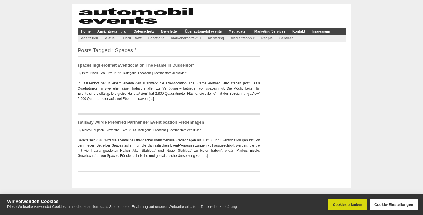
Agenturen (89, 38)
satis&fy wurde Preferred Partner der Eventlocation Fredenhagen (141, 122)
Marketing (216, 38)
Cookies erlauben (347, 205)
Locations (156, 38)
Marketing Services (269, 31)
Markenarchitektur (186, 38)
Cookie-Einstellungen (393, 204)
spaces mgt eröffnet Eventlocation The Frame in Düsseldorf (136, 65)
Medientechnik (242, 38)
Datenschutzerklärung (219, 206)
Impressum (321, 31)
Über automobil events (203, 31)
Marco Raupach (93, 130)
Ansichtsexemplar (112, 31)
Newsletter (169, 31)
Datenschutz (144, 31)
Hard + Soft (132, 38)
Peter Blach (90, 73)
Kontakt (298, 31)
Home (86, 31)
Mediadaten (238, 31)
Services (286, 38)
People (267, 38)
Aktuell (111, 38)
